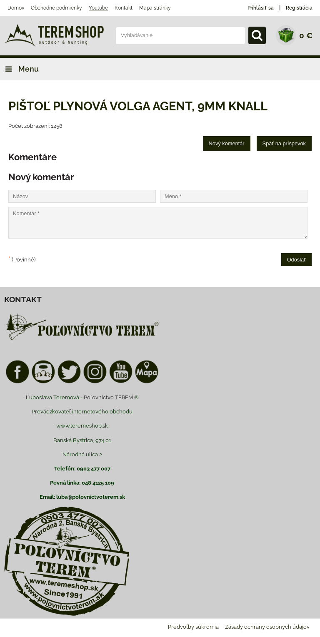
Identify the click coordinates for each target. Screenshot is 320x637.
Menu (19, 69)
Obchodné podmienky (56, 8)
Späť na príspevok (284, 143)
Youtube (98, 8)
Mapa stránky (155, 8)
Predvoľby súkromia (193, 627)
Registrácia (299, 8)
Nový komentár (227, 143)
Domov (16, 8)
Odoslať (296, 259)
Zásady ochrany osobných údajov (267, 627)
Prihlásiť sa (261, 8)
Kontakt (123, 8)
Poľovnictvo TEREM (108, 397)
